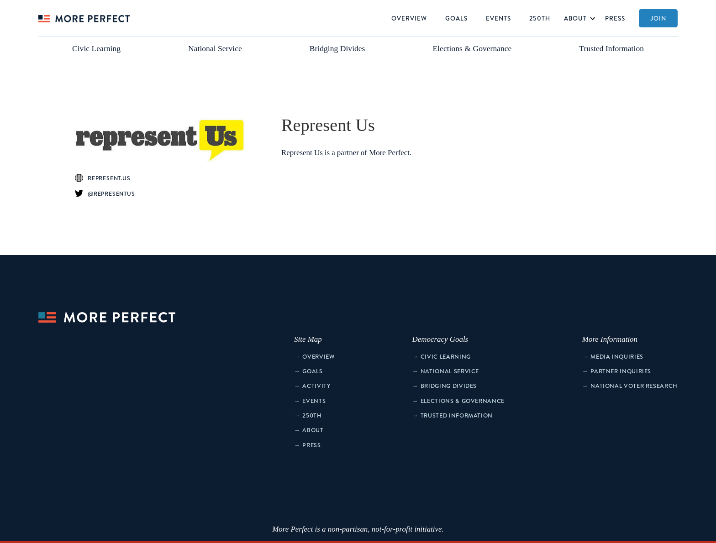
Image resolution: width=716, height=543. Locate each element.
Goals (456, 18)
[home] (84, 18)
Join (658, 18)
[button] (577, 18)
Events (498, 18)
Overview (409, 18)
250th (539, 18)
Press (615, 18)
